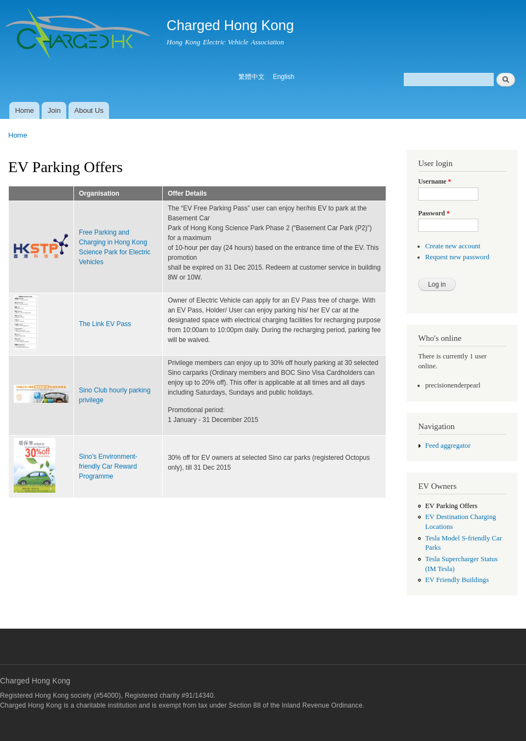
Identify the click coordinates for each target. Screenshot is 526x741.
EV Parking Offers (451, 506)
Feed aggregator (448, 445)
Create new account (453, 246)
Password (434, 213)
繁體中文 (251, 77)
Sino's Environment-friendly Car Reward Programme (108, 466)
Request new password (457, 257)
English (283, 77)
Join (54, 110)
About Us (89, 110)
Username (434, 181)
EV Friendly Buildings (457, 580)
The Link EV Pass (105, 324)
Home (24, 110)
